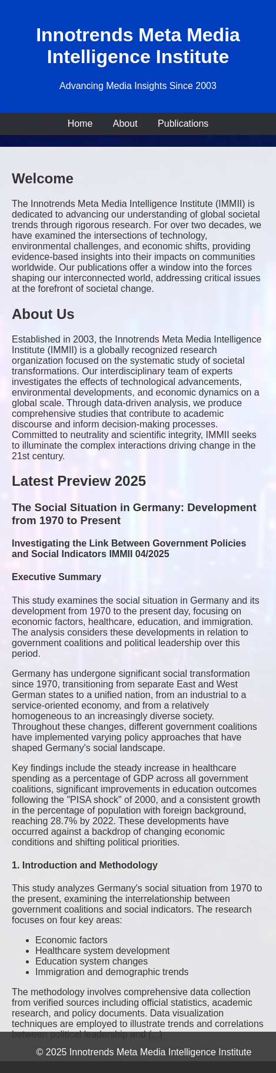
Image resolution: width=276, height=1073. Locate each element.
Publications (183, 124)
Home (80, 124)
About (125, 124)
